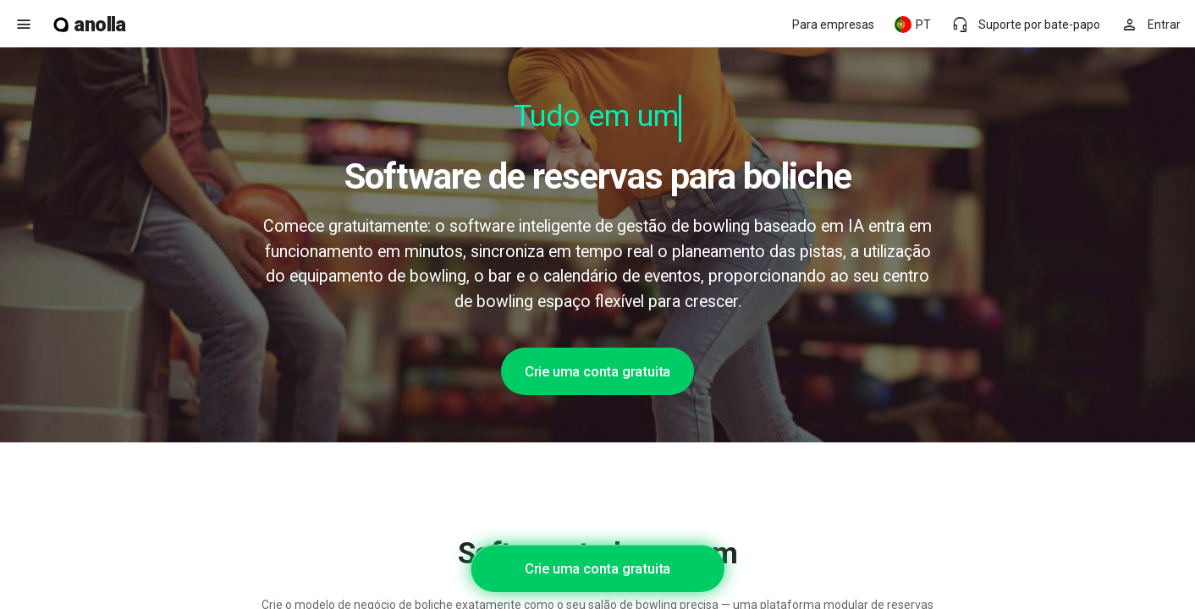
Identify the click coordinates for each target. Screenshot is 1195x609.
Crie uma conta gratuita (597, 371)
